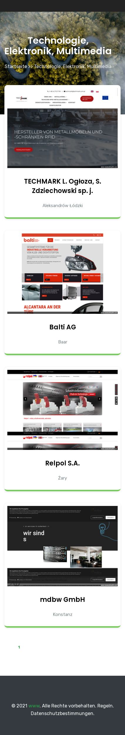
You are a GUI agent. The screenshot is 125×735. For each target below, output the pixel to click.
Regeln (105, 706)
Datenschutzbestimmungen (62, 713)
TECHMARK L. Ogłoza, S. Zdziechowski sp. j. (62, 186)
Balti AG (62, 327)
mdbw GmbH (62, 599)
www (34, 706)
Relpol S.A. (62, 463)
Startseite (16, 66)
